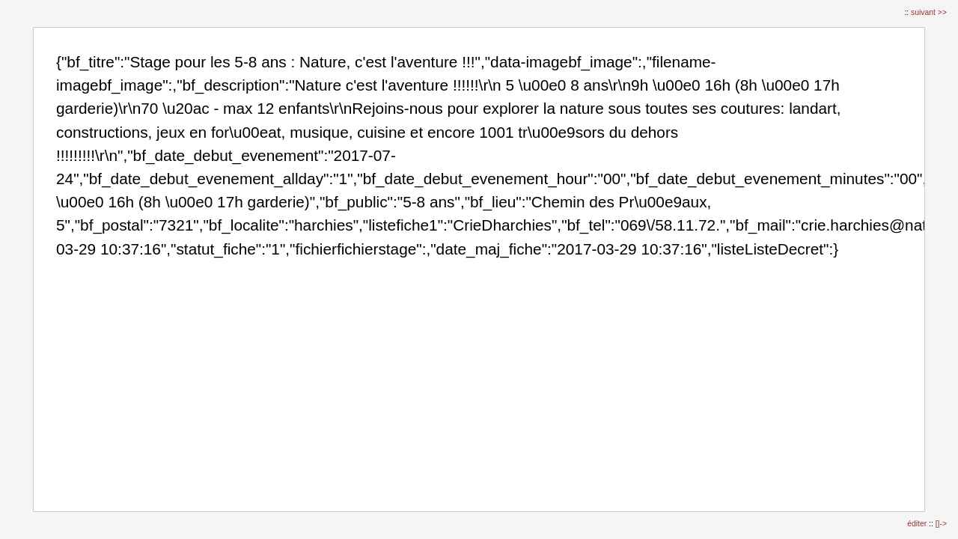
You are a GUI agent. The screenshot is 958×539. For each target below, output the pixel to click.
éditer (918, 524)
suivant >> (929, 12)
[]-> (941, 524)
